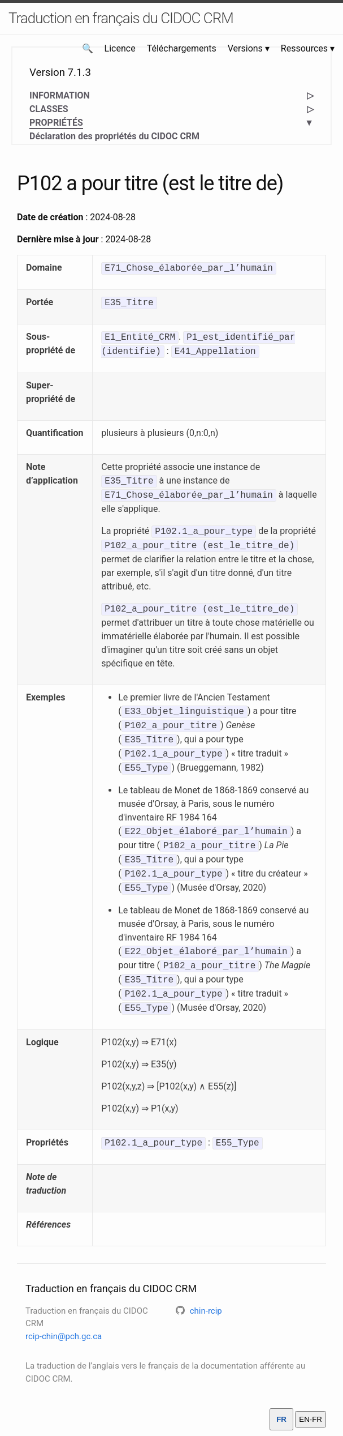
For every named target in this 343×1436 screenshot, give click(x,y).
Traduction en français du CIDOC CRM (120, 18)
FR (281, 1419)
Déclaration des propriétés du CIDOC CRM (114, 136)
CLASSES (48, 109)
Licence (120, 48)
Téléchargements (181, 48)
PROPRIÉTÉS (56, 123)
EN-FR (310, 1419)
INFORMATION (59, 95)
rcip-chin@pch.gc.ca (63, 1336)
